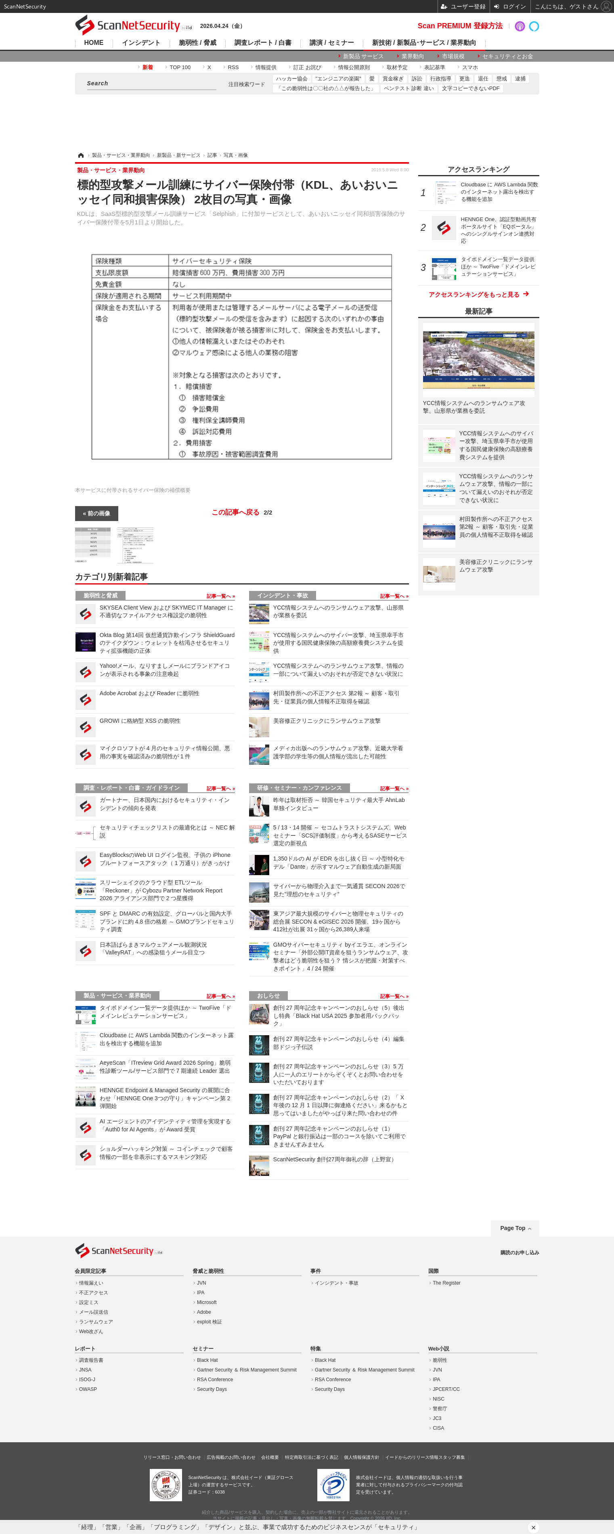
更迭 (464, 79)
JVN (201, 1283)
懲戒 (502, 79)
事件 (315, 1271)
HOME (94, 43)
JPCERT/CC (446, 1389)
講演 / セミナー (332, 43)
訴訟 (417, 79)
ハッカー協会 (292, 79)
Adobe (204, 1312)
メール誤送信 (93, 1312)
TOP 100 (180, 67)
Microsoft (207, 1302)
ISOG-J (87, 1379)
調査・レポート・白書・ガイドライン (132, 788)
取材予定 (397, 67)
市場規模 (453, 56)
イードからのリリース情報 (411, 1457)
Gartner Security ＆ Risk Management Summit (247, 1370)
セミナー (203, 1349)
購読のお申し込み (520, 1252)
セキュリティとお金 (507, 56)
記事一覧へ (219, 596)
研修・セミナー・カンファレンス (299, 788)
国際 (433, 1271)
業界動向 (413, 56)
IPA (200, 1293)
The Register (447, 1283)
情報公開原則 (354, 67)
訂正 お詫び (307, 67)
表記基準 (434, 67)
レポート (85, 1349)
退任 (483, 79)
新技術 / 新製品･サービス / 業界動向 (424, 43)
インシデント (141, 43)
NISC (438, 1399)
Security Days (212, 1389)
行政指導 (440, 79)
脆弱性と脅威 (100, 595)
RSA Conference (215, 1379)
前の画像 (99, 513)
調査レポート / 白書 (263, 43)
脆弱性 (440, 1360)
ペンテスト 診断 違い (409, 88)
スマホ (470, 67)
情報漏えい (91, 1283)
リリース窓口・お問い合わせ (172, 1457)
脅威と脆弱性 (208, 1271)
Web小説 (438, 1349)
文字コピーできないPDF (471, 88)
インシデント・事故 (282, 595)
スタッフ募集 (451, 1457)
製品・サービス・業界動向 (117, 995)
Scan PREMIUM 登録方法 (460, 26)
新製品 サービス (363, 56)
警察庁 (440, 1409)
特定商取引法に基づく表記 (311, 1457)
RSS (233, 67)
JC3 (437, 1418)
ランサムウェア (96, 1322)
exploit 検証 (209, 1322)
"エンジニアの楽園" (338, 79)
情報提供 (266, 67)
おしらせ (268, 995)
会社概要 (270, 1457)
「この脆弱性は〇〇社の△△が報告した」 (326, 88)
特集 (315, 1349)
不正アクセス (93, 1293)
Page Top (513, 1228)
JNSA (85, 1370)
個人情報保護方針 (361, 1457)
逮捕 (520, 79)
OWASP (88, 1389)
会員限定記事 (90, 1271)
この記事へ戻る (242, 512)
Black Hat (207, 1360)
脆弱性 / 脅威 (197, 43)
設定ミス (88, 1302)
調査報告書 (91, 1360)
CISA (438, 1428)
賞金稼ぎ (393, 79)
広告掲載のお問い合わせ (231, 1457)
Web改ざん (91, 1331)
